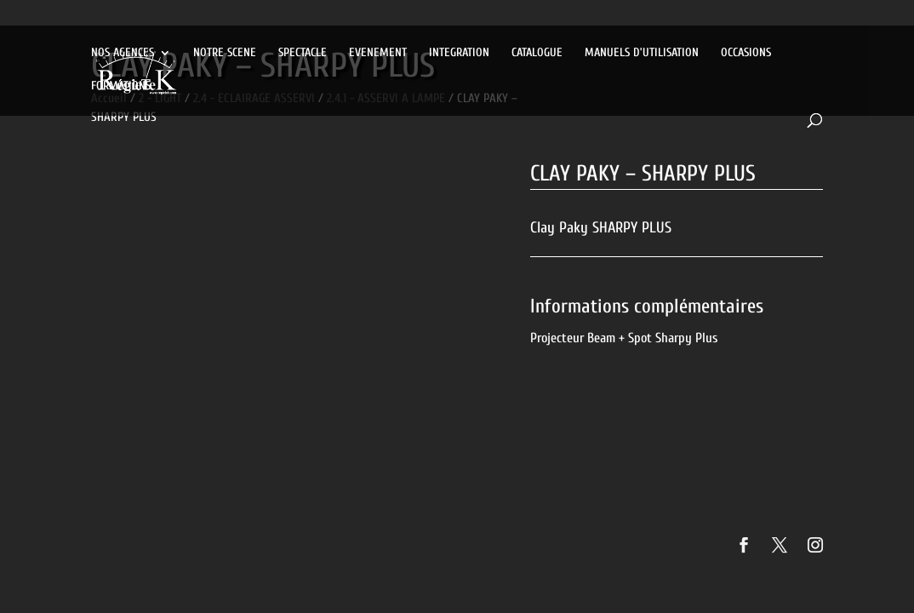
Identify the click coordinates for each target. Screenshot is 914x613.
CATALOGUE (537, 53)
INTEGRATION (459, 53)
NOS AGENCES (122, 53)
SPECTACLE (302, 53)
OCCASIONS (746, 53)
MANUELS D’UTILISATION (642, 53)
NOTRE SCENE (224, 53)
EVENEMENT (378, 53)
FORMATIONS (121, 86)
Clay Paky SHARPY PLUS (600, 228)
